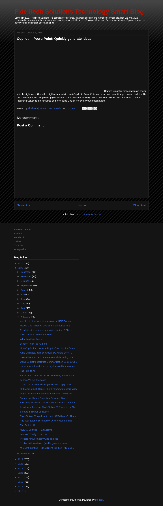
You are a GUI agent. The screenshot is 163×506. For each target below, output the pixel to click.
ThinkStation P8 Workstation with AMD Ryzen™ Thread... (49, 416)
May (23, 303)
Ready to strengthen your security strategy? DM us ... (47, 330)
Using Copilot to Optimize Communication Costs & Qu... (48, 361)
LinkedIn (18, 233)
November (26, 276)
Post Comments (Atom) (89, 214)
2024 (21, 459)
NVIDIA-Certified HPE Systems (36, 429)
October (25, 281)
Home (82, 205)
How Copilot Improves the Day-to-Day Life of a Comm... (48, 348)
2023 (21, 463)
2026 (21, 263)
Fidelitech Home (22, 229)
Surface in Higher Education (34, 411)
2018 (21, 486)
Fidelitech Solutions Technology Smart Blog (79, 11)
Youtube (18, 245)
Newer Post (24, 205)
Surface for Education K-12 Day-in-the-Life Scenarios (47, 366)
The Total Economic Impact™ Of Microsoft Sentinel (46, 420)
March (24, 312)
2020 (21, 477)
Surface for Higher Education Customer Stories (44, 398)
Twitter (17, 241)
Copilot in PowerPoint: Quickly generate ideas (43, 443)
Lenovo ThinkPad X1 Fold (33, 343)
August (24, 290)
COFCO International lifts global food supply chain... (46, 384)
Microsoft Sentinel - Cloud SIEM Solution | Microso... (47, 448)
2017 (21, 491)
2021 (21, 472)
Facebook (19, 237)
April (23, 308)
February (25, 317)
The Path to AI (27, 370)
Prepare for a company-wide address (39, 438)
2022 (21, 468)
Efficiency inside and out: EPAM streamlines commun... (48, 402)
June (23, 299)
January (25, 453)
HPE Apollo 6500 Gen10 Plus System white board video (49, 389)
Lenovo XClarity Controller (33, 434)
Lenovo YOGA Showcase (33, 380)
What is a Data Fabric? (32, 339)
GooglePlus (20, 249)
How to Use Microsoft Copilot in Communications (45, 325)
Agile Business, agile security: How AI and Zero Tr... (46, 352)
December (26, 272)
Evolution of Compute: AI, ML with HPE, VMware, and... (48, 375)
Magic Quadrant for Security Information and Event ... (47, 393)
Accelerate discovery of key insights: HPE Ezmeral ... (47, 321)
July (23, 294)
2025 (21, 268)
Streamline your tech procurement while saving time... (47, 357)
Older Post (139, 205)
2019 (21, 481)
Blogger (99, 499)
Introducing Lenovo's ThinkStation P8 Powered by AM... (48, 407)
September (27, 285)
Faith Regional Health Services (36, 334)
